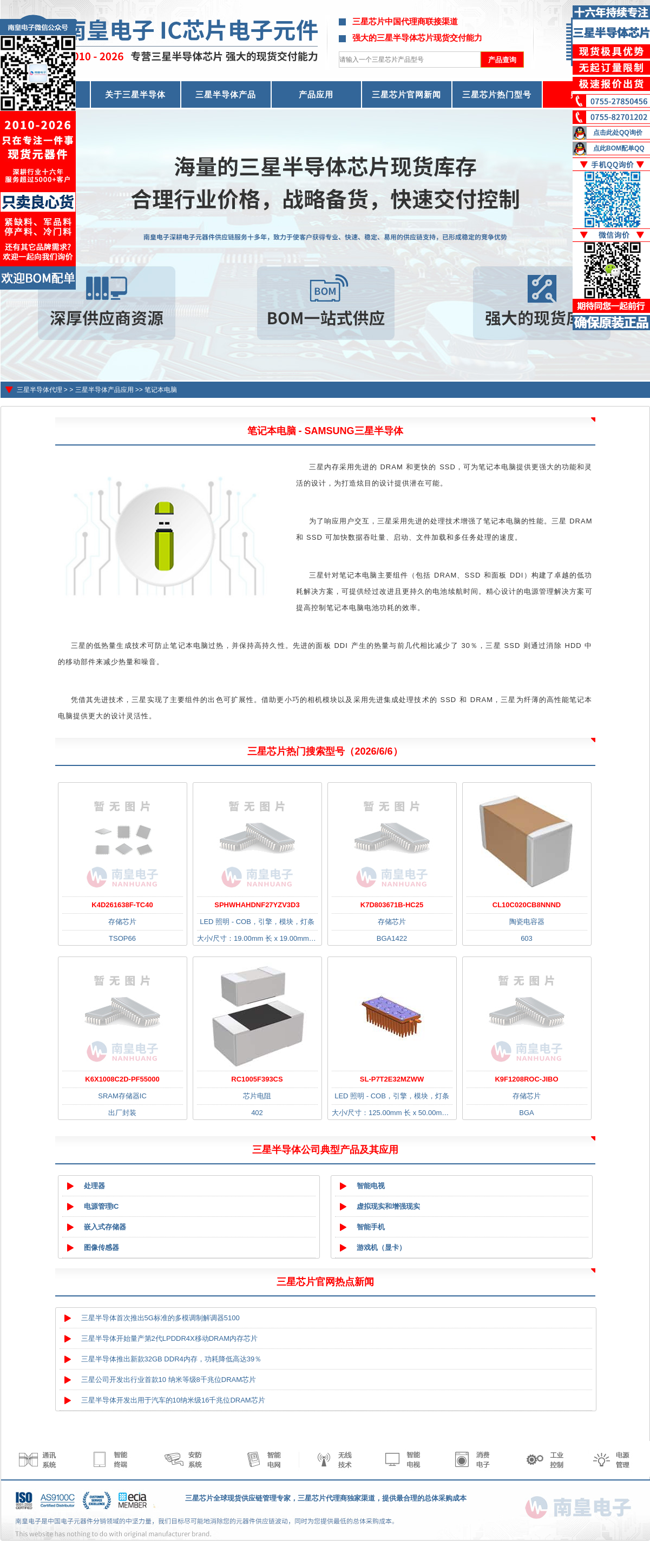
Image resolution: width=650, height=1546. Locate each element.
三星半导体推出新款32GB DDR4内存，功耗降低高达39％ (171, 1359)
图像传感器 (101, 1247)
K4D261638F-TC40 (122, 905)
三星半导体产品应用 (104, 390)
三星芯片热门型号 (496, 94)
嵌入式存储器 (105, 1227)
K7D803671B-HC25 (391, 905)
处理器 (94, 1186)
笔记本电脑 (161, 390)
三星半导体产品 (225, 94)
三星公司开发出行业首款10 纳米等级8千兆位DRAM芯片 (169, 1379)
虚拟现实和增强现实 (388, 1206)
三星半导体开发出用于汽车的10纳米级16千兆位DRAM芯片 (173, 1400)
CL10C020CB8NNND (527, 905)
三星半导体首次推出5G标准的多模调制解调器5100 (160, 1318)
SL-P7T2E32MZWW (392, 1079)
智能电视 (371, 1186)
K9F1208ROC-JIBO (526, 1079)
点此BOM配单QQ (619, 148)
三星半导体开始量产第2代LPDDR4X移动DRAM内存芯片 (169, 1338)
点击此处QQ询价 (617, 132)
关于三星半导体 (135, 94)
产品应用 (316, 94)
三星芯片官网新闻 (406, 94)
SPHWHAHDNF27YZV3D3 (256, 905)
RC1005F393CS (257, 1079)
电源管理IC (101, 1206)
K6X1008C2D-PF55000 (122, 1079)
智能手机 (371, 1227)
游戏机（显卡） (381, 1247)
